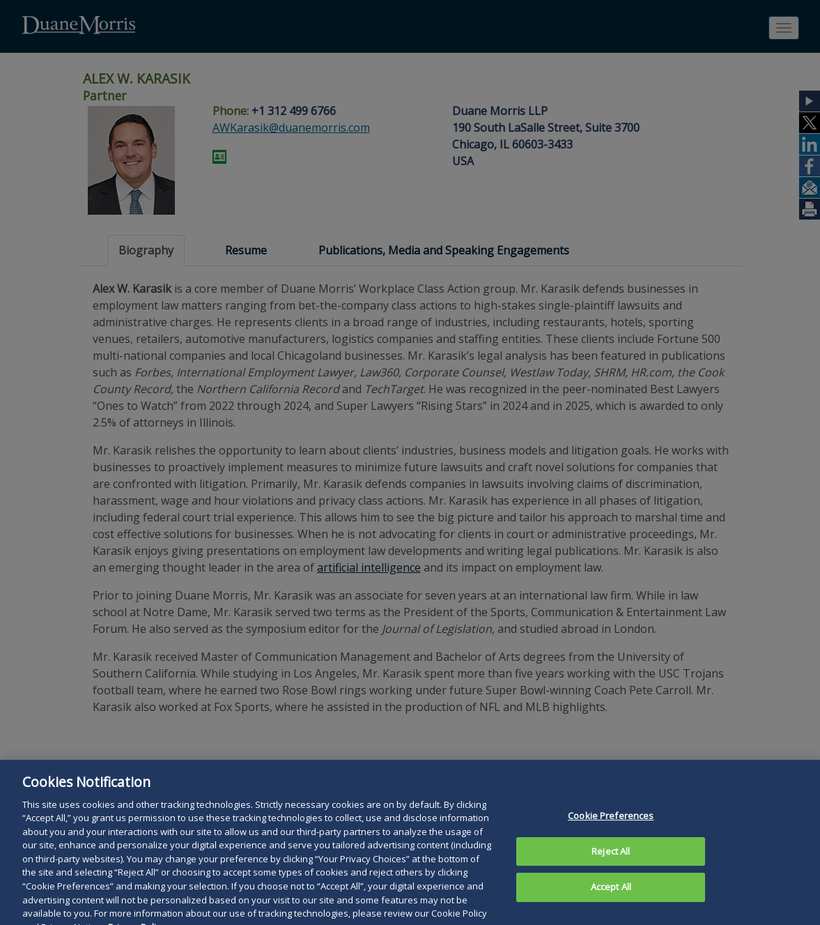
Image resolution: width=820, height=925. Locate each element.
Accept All (611, 895)
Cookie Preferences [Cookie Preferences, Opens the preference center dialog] (610, 824)
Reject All (610, 859)
